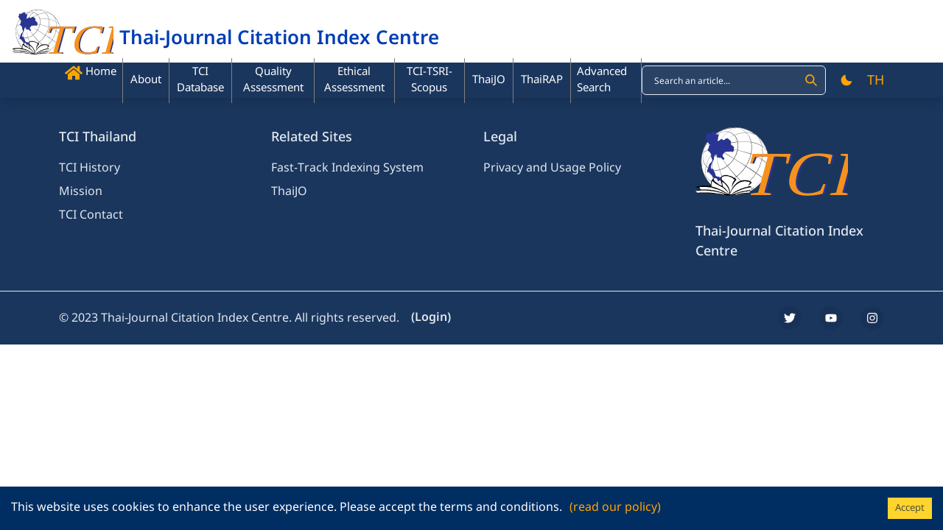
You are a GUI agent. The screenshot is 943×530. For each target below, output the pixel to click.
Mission (80, 191)
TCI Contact (91, 215)
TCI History (89, 168)
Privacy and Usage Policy (552, 168)
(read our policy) (615, 507)
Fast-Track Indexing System (347, 168)
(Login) (431, 317)
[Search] (811, 80)
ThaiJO (289, 191)
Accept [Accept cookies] (910, 508)
